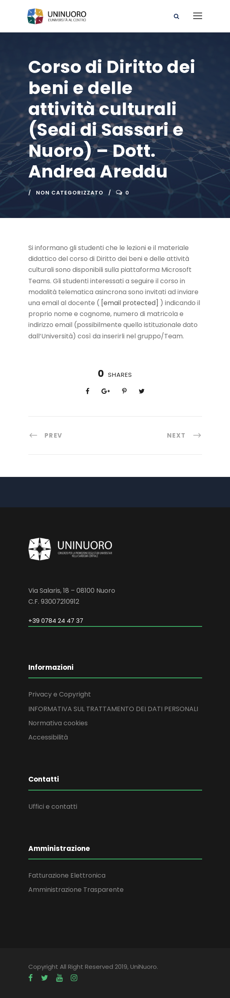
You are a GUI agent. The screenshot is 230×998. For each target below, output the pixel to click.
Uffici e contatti (52, 806)
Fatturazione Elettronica (67, 875)
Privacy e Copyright (59, 694)
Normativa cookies (58, 723)
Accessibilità (48, 737)
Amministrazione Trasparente (76, 889)
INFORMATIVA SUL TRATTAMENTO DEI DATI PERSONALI (113, 709)
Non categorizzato (69, 193)
